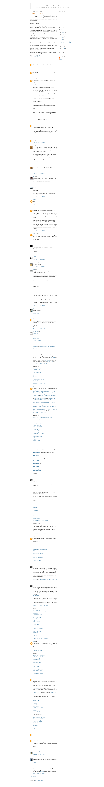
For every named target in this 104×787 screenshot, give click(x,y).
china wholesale (47, 360)
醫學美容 (36, 346)
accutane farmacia (36, 618)
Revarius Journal (36, 726)
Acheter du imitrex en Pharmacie (39, 655)
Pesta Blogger (35, 510)
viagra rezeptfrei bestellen (37, 560)
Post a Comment (33, 776)
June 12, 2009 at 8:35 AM (39, 230)
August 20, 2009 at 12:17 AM (40, 341)
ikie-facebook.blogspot (37, 751)
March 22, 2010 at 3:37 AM (39, 748)
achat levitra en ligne (36, 370)
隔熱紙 (51, 417)
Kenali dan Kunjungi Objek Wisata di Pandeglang (41, 391)
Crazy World (46, 690)
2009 (62, 31)
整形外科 (35, 417)
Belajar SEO (35, 579)
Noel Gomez (35, 62)
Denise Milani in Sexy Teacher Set (39, 720)
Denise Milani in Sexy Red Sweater (39, 717)
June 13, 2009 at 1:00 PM (39, 259)
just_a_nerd (35, 256)
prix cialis (35, 376)
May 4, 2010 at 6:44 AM (38, 763)
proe (37, 333)
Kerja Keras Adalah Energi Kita (48, 396)
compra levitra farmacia (37, 430)
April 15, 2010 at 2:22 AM (39, 754)
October (63, 34)
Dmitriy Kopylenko (36, 185)
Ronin (34, 176)
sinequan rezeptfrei (36, 552)
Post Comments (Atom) (39, 780)
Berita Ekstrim (35, 710)
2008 (62, 52)
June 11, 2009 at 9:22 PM (39, 142)
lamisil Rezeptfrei (36, 660)
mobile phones (35, 354)
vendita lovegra (35, 632)
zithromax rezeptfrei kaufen (38, 628)
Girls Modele (35, 704)
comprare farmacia (36, 440)
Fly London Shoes (36, 742)
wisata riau (35, 504)
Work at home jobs (40, 644)
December (63, 32)
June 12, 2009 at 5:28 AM (39, 182)
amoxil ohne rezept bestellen (38, 557)
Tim (33, 145)
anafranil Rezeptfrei (36, 659)
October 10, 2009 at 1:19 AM (40, 363)
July (62, 37)
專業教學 (35, 340)
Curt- (34, 269)
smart (44, 410)
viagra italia (35, 620)
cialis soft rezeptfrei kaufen (38, 426)
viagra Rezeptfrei (36, 666)
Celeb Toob (35, 703)
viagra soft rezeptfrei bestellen (38, 423)
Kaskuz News (39, 697)
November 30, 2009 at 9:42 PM (40, 581)
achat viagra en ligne (36, 369)
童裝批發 (44, 346)
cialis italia (35, 622)
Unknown (34, 233)
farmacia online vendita (37, 617)
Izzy (34, 757)
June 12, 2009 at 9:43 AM (39, 241)
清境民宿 (55, 346)
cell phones (53, 357)
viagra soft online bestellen (37, 558)
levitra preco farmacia (37, 437)
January (63, 50)
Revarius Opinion (50, 697)
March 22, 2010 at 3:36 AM (39, 735)
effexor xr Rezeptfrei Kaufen (38, 669)
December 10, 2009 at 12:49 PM (40, 605)
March (63, 46)
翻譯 (34, 346)
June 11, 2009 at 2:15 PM (39, 67)
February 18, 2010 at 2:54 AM (40, 675)
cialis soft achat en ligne (37, 631)
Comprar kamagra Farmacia (38, 673)
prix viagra (35, 625)
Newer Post (32, 778)
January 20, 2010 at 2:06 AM (40, 650)
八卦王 (38, 338)
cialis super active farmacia (38, 627)
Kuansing (34, 512)
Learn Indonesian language (50, 401)
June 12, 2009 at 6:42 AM (39, 196)
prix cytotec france (36, 629)
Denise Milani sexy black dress (38, 718)
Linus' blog (52, 5)
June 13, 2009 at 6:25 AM (39, 253)
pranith (34, 199)
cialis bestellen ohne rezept (37, 436)
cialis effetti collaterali (37, 372)
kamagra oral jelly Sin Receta (38, 665)
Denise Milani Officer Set (37, 721)
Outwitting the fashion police (66, 40)
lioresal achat (35, 613)
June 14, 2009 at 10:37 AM (39, 288)
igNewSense (35, 317)
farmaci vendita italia (36, 610)
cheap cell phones (50, 361)
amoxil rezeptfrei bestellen (37, 554)
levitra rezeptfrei (36, 434)
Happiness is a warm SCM (66, 42)
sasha (34, 733)
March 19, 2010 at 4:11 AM (39, 730)
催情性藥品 (35, 348)
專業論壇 (39, 340)
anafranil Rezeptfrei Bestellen (38, 656)
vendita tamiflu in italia (37, 429)
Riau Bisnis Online (47, 579)
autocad (34, 333)
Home (44, 778)
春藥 (41, 417)
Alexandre (35, 124)
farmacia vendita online (37, 368)
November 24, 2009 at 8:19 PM (40, 543)
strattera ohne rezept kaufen (38, 550)
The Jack (34, 386)
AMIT (34, 308)
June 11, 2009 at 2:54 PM (39, 121)
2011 (62, 27)
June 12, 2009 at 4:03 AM (39, 173)
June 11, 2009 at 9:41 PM (39, 162)
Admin (34, 477)
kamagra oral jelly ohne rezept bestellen (40, 549)
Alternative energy (36, 313)
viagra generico (35, 439)
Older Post (55, 778)
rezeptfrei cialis (35, 380)
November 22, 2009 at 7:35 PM (40, 533)
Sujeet (34, 641)
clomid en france (36, 635)
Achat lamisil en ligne (37, 671)
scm (38, 56)
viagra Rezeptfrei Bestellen (38, 670)
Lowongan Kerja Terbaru (37, 711)
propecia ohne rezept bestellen (38, 547)
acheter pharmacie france (37, 614)
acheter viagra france (36, 373)
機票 (48, 417)
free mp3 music (47, 531)
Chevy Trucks (35, 702)
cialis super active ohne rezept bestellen (40, 611)
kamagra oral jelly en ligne (37, 427)
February (63, 48)
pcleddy (34, 138)
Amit (34, 536)
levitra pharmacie (36, 633)
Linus (34, 78)
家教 (47, 346)
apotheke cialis (35, 375)
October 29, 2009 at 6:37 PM (40, 383)
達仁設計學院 (35, 331)
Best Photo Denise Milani (37, 722)
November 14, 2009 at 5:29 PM (40, 442)
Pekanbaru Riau (36, 515)
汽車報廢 (40, 346)
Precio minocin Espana (37, 658)
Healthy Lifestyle (36, 706)
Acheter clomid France (37, 662)
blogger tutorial (35, 507)
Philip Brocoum (36, 70)
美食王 (34, 338)
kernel (35, 56)
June (62, 39)
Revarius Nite (35, 725)
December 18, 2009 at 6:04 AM (40, 638)
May (62, 44)
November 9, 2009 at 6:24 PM (40, 419)
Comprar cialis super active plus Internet (40, 667)
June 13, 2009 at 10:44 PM (39, 266)
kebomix (34, 243)
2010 (62, 29)
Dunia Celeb (35, 708)
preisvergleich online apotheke (38, 379)
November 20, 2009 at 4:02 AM (40, 520)
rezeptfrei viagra (36, 377)
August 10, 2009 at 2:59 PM (39, 328)
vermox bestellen (36, 556)
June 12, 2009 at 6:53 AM (39, 205)
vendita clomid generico (37, 425)
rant (46, 119)
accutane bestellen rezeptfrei (38, 553)
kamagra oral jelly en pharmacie (38, 433)
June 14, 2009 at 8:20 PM (39, 305)
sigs (33, 208)
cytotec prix (35, 636)
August (63, 36)
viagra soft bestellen (36, 624)
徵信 (52, 346)
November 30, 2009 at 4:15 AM (40, 562)
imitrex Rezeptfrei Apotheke (38, 663)
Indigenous (35, 262)
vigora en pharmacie (36, 621)
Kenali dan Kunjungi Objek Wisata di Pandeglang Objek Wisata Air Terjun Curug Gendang (44, 394)
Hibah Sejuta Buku (36, 518)
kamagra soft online (36, 615)
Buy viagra (42, 771)
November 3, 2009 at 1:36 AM (40, 412)
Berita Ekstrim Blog (36, 700)
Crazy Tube (35, 728)
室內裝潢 (49, 346)
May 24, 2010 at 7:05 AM (39, 773)
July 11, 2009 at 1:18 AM (39, 314)
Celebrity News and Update (38, 707)
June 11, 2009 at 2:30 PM (39, 75)
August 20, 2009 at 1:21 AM (39, 349)
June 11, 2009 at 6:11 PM (39, 135)
